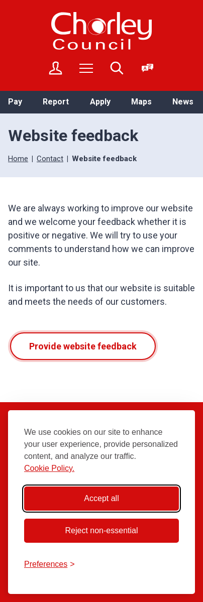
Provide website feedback (83, 346)
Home (18, 158)
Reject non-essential (101, 530)
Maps (141, 101)
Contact (50, 158)
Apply (100, 101)
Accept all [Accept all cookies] (101, 498)
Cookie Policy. (49, 468)
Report (56, 101)
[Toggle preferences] (49, 564)
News (182, 101)
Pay (15, 101)
